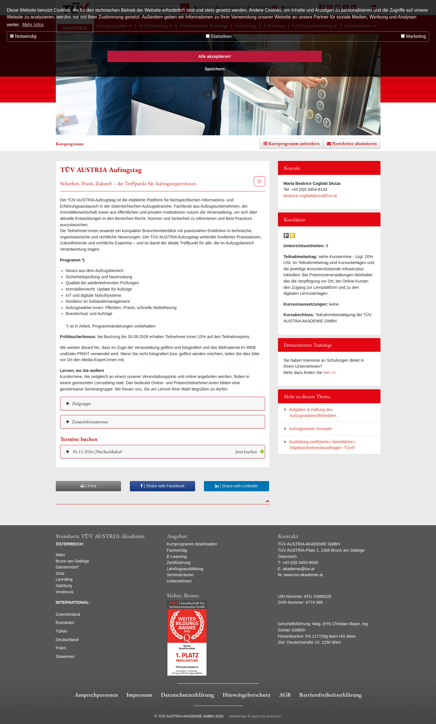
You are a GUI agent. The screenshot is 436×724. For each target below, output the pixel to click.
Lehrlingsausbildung (185, 568)
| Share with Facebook (162, 486)
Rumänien (65, 622)
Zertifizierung (179, 562)
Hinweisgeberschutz (247, 694)
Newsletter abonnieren (354, 143)
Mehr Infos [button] (33, 24)
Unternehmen (179, 581)
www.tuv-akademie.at (303, 574)
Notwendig (23, 36)
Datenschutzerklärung (187, 694)
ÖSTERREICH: (70, 544)
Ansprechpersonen (96, 694)
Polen (61, 648)
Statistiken (219, 36)
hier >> (330, 372)
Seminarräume (180, 574)
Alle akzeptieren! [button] (214, 56)
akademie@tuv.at (298, 568)
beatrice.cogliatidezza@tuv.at (310, 195)
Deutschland (67, 639)
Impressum (139, 694)
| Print (88, 486)
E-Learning (177, 556)
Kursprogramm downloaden (192, 544)
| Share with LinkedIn (236, 486)
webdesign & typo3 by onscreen (255, 716)
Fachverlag (177, 550)
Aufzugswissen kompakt (310, 428)
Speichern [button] (215, 69)
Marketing (413, 36)
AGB (285, 694)
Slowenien (65, 656)
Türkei (61, 631)
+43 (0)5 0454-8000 (300, 562)
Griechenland (68, 614)
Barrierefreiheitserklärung (330, 694)
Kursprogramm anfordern (294, 143)
